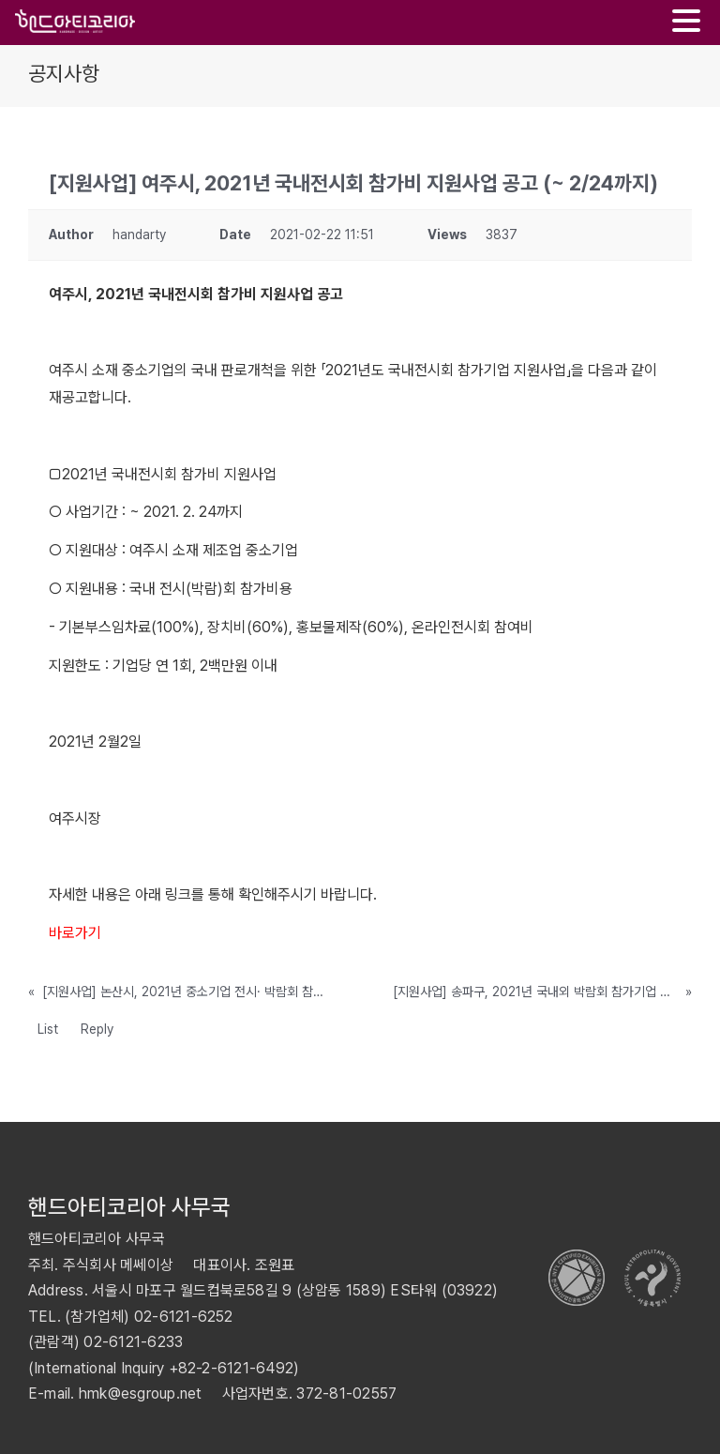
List (48, 1029)
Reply (97, 1029)
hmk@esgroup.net (140, 1393)
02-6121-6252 (183, 1316)
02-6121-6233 (133, 1342)
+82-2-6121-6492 (231, 1368)
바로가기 (75, 933)
